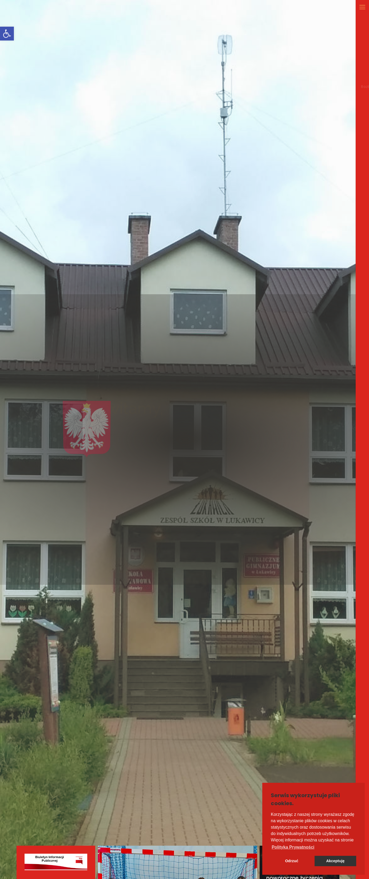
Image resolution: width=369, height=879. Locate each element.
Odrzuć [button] (291, 861)
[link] (7, 34)
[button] (293, 847)
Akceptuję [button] (335, 861)
